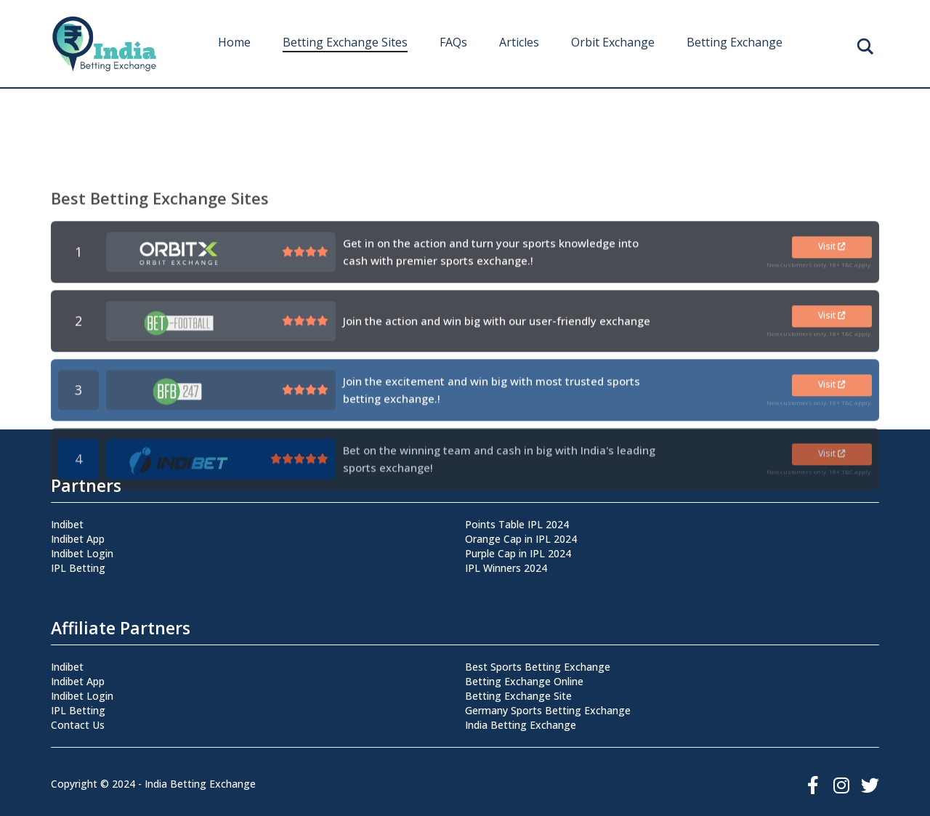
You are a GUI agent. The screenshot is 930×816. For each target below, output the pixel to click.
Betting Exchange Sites (345, 42)
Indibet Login (82, 553)
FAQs (453, 42)
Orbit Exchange (613, 42)
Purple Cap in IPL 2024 (518, 553)
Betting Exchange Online (524, 681)
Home (234, 42)
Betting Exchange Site (518, 696)
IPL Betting (78, 568)
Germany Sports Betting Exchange (548, 710)
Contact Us (78, 725)
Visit (832, 349)
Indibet (67, 524)
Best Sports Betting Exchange (537, 667)
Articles (519, 42)
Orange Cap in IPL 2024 (521, 539)
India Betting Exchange (520, 725)
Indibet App (78, 539)
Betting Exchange (735, 42)
